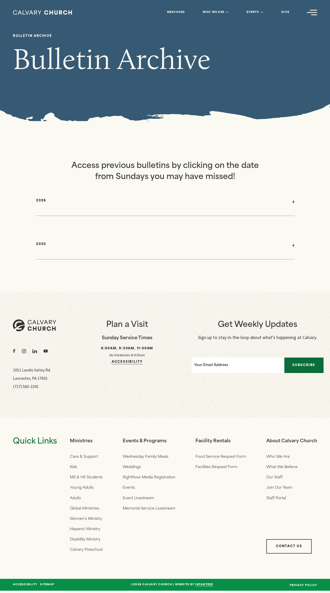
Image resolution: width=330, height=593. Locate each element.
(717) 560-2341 (26, 386)
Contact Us (288, 548)
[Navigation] (312, 12)
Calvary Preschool (86, 552)
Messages (176, 12)
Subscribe (305, 364)
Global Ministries (84, 510)
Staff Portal (275, 499)
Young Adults (82, 488)
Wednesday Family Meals (145, 457)
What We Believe (281, 467)
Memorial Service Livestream (148, 510)
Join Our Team (279, 488)
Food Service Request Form (220, 457)
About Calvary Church (291, 441)
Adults (75, 499)
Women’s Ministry (86, 520)
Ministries (81, 441)
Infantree (204, 587)
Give (285, 12)
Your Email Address (208, 365)
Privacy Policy (303, 587)
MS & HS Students (86, 478)
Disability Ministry (85, 541)
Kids (73, 467)
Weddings (131, 467)
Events (252, 12)
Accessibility (127, 361)
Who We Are (214, 12)
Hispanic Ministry (85, 531)
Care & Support (84, 457)
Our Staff (274, 478)
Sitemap (47, 587)
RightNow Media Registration (148, 478)
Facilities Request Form (216, 467)
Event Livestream (138, 499)
